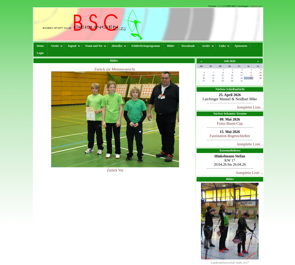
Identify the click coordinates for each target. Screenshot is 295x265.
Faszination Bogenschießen (229, 136)
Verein (56, 45)
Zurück (112, 170)
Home (40, 45)
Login (40, 53)
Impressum (256, 6)
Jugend (74, 45)
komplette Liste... (250, 107)
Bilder (170, 45)
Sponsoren (241, 45)
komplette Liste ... (249, 173)
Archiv (208, 45)
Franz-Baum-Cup (230, 123)
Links (224, 45)
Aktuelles (118, 45)
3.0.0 (219, 6)
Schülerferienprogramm (145, 45)
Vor (121, 170)
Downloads (188, 45)
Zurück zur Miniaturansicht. (115, 69)
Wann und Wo (95, 45)
